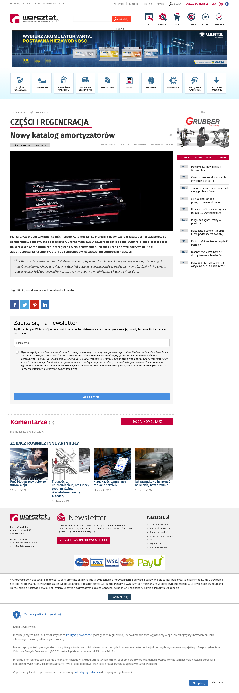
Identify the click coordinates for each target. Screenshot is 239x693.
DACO (20, 290)
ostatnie (184, 157)
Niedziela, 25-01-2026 (37, 3)
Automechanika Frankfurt (60, 290)
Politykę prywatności (79, 635)
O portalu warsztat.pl (160, 524)
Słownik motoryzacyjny (161, 535)
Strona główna (17, 112)
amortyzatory (34, 290)
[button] (216, 83)
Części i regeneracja (38, 112)
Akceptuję (199, 683)
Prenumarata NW (158, 547)
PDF (171, 135)
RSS (152, 539)
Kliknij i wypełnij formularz (84, 540)
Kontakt (160, 3)
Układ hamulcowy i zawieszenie (30, 145)
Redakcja (133, 3)
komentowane (203, 157)
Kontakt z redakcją (159, 532)
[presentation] (42, 381)
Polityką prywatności (87, 672)
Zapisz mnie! (91, 396)
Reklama (147, 3)
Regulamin (155, 543)
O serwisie (119, 3)
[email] (92, 343)
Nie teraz (217, 682)
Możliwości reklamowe (161, 528)
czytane (221, 157)
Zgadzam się (121, 597)
